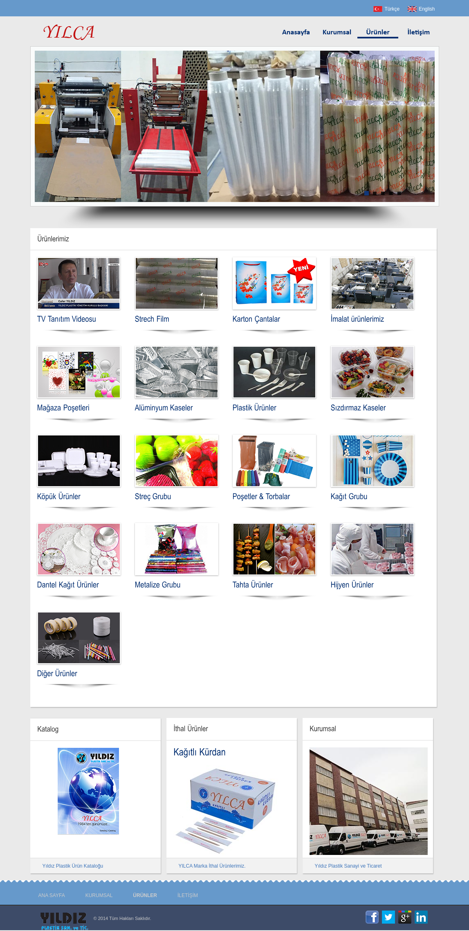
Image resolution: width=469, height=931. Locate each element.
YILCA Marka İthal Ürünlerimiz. (212, 866)
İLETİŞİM (187, 895)
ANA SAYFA (51, 895)
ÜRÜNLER (145, 895)
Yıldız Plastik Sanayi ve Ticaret (348, 866)
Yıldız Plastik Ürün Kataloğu (73, 866)
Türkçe (391, 9)
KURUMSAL (99, 895)
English (427, 9)
